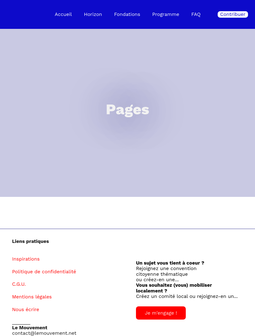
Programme (165, 14)
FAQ (195, 14)
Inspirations (26, 259)
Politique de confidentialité (44, 272)
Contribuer (233, 14)
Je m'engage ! (161, 313)
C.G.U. (19, 284)
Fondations (127, 14)
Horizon (93, 14)
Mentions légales (32, 297)
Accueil (63, 14)
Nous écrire (25, 309)
